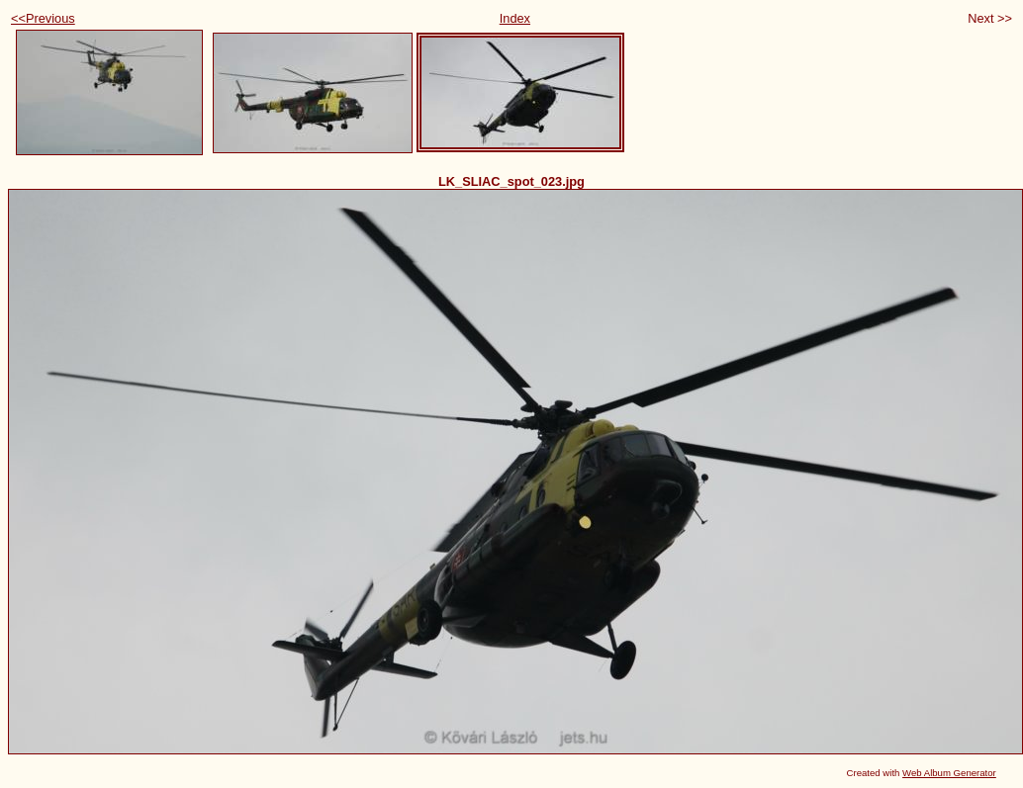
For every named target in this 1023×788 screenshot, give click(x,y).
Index (515, 18)
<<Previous (43, 18)
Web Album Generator (949, 772)
